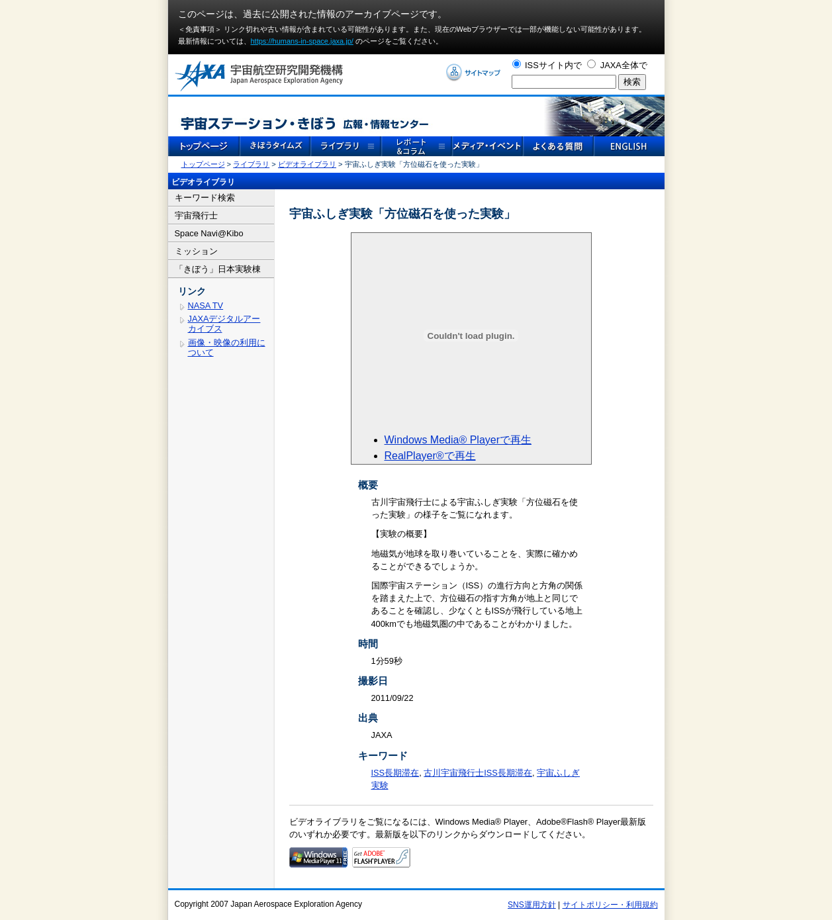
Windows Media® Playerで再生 (458, 439)
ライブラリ (251, 164)
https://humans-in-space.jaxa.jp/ (302, 41)
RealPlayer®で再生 (430, 455)
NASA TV (206, 305)
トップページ (203, 164)
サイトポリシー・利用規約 (610, 904)
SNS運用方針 (532, 904)
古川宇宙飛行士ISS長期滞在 (478, 773)
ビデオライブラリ (307, 164)
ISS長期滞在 (395, 773)
